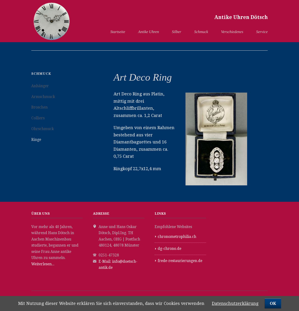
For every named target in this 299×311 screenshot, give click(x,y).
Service (262, 32)
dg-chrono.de (169, 248)
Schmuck (201, 32)
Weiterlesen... (42, 264)
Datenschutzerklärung (235, 303)
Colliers (38, 118)
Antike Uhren (148, 32)
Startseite (117, 32)
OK (273, 303)
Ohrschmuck (42, 129)
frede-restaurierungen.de (180, 261)
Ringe (36, 139)
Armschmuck (43, 96)
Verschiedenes (232, 32)
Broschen (39, 107)
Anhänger (40, 86)
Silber (176, 32)
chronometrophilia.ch (177, 236)
